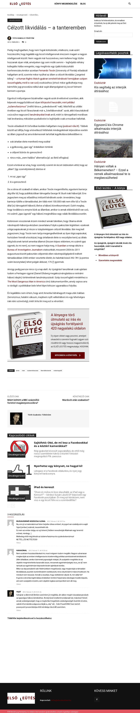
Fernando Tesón (47, 70)
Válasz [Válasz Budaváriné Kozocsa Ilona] (18, 541)
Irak (23, 369)
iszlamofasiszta (32, 369)
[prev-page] (9, 504)
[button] (129, 4)
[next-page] (13, 504)
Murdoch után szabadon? (75, 398)
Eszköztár (100, 82)
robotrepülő (58, 369)
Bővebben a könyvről (109, 255)
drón (17, 369)
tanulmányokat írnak (40, 114)
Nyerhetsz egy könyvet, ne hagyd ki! (58, 465)
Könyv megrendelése (66, 4)
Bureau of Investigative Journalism (25, 249)
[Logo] (20, 4)
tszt (18, 591)
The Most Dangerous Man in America (26, 281)
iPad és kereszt (44, 486)
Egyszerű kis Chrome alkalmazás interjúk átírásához (108, 128)
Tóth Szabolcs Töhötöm (23, 38)
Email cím (98, 31)
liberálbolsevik (46, 369)
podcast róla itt (70, 126)
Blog (83, 4)
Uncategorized (21, 15)
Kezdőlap (10, 15)
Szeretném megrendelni (110, 260)
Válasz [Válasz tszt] (18, 609)
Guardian (61, 245)
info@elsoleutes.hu (61, 699)
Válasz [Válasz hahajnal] (18, 583)
